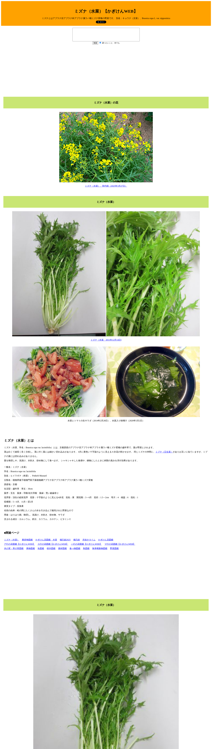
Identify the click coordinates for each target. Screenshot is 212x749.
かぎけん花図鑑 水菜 (46, 540)
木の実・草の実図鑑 (14, 548)
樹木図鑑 (51, 548)
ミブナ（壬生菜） (164, 452)
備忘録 (76, 540)
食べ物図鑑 (74, 548)
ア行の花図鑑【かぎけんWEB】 (19, 544)
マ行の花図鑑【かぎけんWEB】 (120, 544)
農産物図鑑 (27, 540)
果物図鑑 (30, 548)
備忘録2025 (65, 540)
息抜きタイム (88, 540)
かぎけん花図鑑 (105, 540)
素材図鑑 (62, 548)
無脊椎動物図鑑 (99, 548)
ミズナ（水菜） (11, 540)
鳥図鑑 (86, 548)
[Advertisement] (106, 70)
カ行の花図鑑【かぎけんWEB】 (53, 544)
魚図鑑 (41, 548)
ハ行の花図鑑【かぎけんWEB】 (86, 544)
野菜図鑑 (114, 548)
